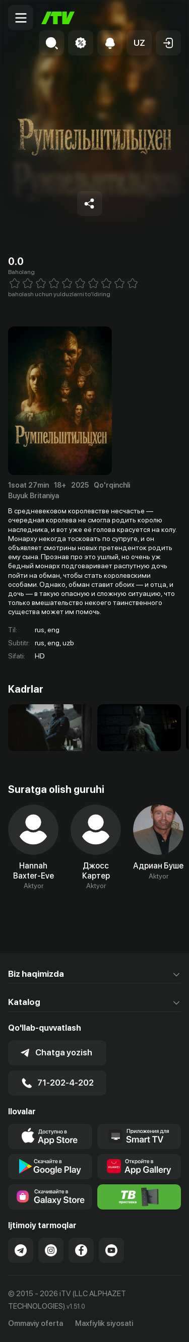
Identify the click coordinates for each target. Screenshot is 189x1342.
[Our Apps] (139, 1136)
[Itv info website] (139, 1197)
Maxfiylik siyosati (104, 1323)
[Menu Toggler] (20, 17)
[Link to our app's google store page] (50, 1166)
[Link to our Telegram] (20, 1250)
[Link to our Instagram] (51, 1250)
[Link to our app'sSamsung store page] (50, 1197)
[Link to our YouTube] (111, 1250)
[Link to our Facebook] (81, 1250)
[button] (139, 42)
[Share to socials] (89, 203)
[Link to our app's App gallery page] (139, 1166)
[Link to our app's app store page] (50, 1136)
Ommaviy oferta (35, 1323)
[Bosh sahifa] (58, 18)
